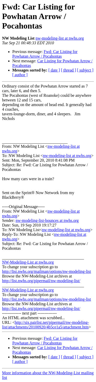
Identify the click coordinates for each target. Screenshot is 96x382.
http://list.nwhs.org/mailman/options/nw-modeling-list (46, 271)
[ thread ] (68, 70)
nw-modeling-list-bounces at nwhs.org (47, 220)
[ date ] (54, 70)
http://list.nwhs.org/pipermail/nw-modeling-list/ (41, 281)
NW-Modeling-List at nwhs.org (28, 262)
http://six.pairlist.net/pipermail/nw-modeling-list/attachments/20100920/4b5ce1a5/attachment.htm (45, 324)
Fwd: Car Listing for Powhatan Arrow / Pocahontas (45, 53)
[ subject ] (85, 70)
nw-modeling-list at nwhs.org (60, 38)
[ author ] (20, 75)
